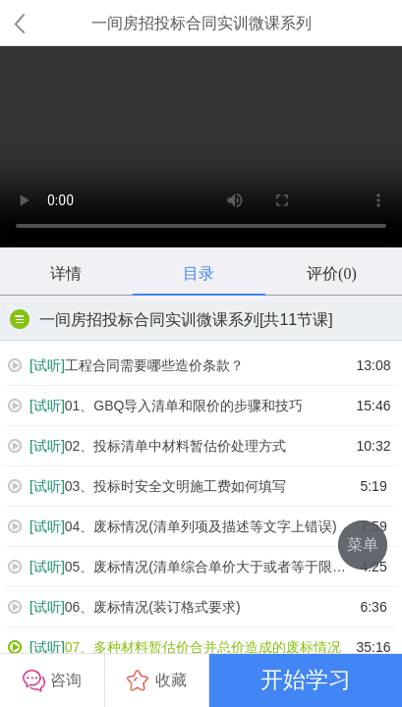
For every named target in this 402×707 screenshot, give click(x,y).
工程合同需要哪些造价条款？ (126, 365)
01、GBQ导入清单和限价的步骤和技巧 (155, 406)
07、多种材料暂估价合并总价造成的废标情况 (174, 647)
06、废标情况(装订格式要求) (124, 607)
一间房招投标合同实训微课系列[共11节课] (171, 319)
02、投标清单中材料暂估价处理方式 (147, 446)
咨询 (52, 681)
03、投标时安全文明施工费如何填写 (147, 486)
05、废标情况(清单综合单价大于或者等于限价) (178, 567)
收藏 (156, 681)
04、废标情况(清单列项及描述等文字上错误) (172, 526)
